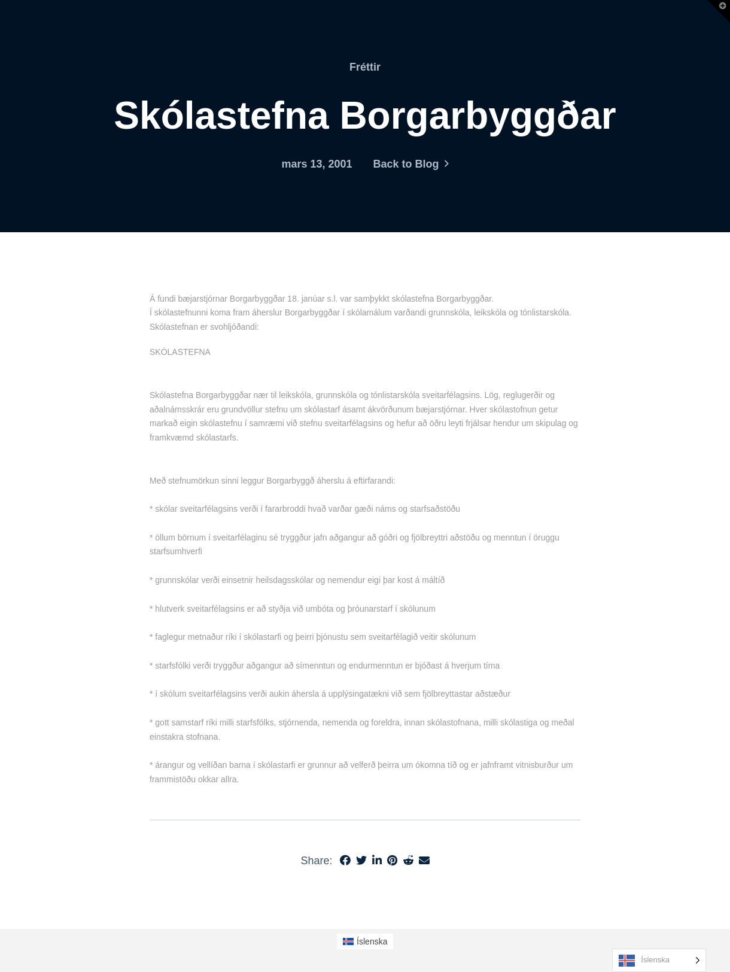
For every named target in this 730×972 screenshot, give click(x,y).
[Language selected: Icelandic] (659, 960)
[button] (718, 11)
